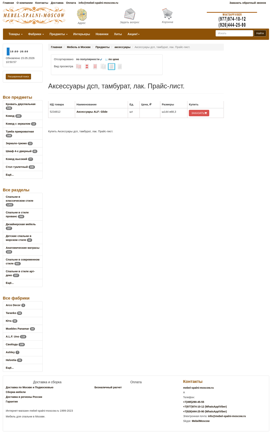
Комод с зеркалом (21, 123)
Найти (260, 33)
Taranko (14, 312)
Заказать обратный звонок (247, 2)
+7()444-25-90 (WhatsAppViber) (205, 411)
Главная (8, 2)
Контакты (41, 2)
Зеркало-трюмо (19, 143)
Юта (11, 320)
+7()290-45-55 (193, 401)
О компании (25, 2)
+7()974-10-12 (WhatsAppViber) (205, 406)
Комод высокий (19, 159)
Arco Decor (15, 305)
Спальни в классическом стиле (19, 200)
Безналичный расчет (108, 387)
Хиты (118, 34)
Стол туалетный (20, 166)
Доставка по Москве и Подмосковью (29, 387)
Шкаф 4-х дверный (21, 151)
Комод (14, 115)
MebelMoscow (201, 420)
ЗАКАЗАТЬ (199, 113)
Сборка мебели (16, 392)
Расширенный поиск (18, 76)
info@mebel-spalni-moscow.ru (98, 2)
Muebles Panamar (20, 328)
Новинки (102, 34)
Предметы (59, 34)
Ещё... (10, 174)
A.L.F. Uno (16, 336)
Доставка (57, 2)
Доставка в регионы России (24, 396)
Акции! (133, 34)
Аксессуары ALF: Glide (92, 111)
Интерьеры (81, 34)
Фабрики (36, 34)
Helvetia (14, 360)
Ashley (12, 352)
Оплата (71, 2)
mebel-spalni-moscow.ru (198, 387)
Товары (16, 34)
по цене (112, 59)
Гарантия (12, 401)
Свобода (15, 344)
